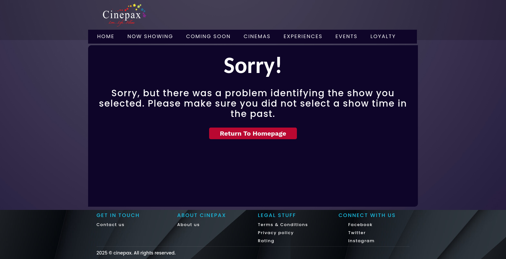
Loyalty (383, 36)
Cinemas (257, 36)
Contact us (110, 225)
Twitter (356, 233)
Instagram (361, 241)
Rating (266, 241)
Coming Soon (208, 36)
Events (346, 36)
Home (106, 36)
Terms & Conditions (283, 225)
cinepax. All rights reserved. (144, 253)
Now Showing (150, 36)
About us (188, 225)
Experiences (303, 36)
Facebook (360, 225)
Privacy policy (276, 233)
